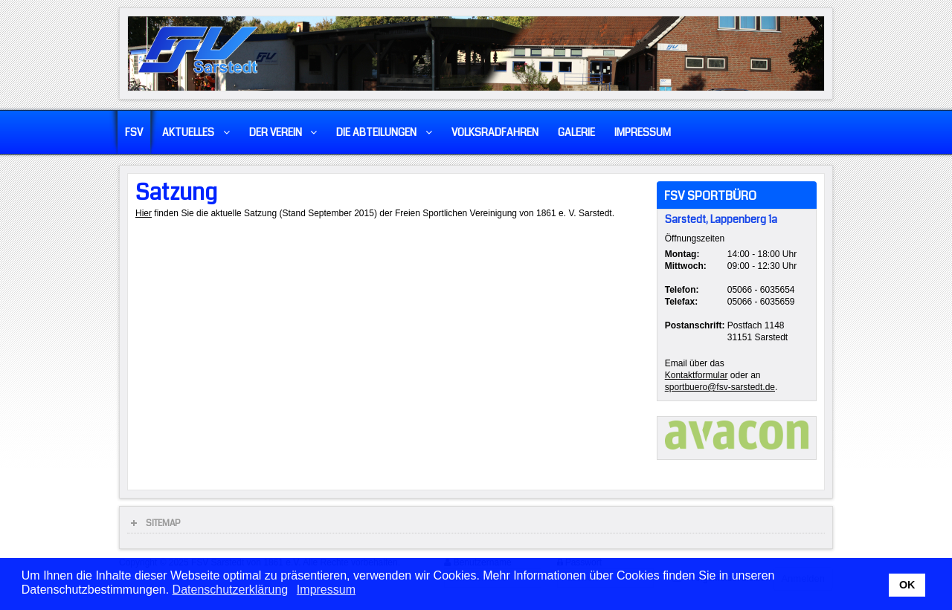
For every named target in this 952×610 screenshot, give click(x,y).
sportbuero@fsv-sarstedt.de (720, 387)
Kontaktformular (696, 375)
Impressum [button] (326, 589)
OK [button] (907, 585)
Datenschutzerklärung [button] (231, 589)
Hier (143, 213)
